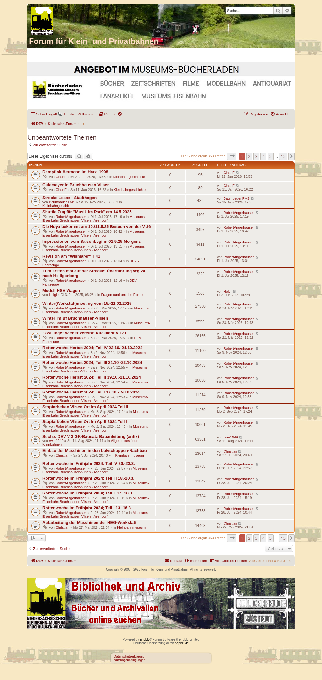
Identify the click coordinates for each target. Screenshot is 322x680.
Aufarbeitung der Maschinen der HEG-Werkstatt (89, 522)
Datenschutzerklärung (129, 656)
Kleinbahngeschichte (129, 177)
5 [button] (270, 156)
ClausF (61, 177)
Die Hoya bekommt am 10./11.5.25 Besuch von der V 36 (96, 226)
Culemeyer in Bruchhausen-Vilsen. (76, 184)
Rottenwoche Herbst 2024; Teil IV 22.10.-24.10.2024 (92, 347)
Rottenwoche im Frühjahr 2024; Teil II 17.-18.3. (87, 493)
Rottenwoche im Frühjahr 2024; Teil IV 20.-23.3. (88, 463)
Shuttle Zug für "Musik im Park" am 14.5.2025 (87, 211)
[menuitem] (77, 114)
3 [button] (256, 156)
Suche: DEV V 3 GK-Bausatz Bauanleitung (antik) (90, 436)
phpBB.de (182, 643)
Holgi (53, 295)
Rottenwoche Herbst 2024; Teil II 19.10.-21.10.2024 (91, 377)
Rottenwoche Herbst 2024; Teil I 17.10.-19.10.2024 (91, 392)
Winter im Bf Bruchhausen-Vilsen (75, 318)
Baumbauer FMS (62, 202)
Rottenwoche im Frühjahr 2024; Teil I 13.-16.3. (87, 507)
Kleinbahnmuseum (129, 455)
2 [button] (249, 156)
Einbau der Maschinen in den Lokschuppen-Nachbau (94, 450)
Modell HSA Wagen (61, 290)
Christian (62, 455)
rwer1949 (56, 441)
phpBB (144, 639)
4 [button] (263, 156)
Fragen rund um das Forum (122, 295)
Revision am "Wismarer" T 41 (71, 256)
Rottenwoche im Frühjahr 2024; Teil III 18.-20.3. (88, 478)
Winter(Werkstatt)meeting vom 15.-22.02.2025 (86, 303)
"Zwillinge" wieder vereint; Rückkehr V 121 (84, 333)
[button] (231, 156)
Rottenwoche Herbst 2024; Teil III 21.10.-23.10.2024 (92, 362)
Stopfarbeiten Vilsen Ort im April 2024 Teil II (85, 406)
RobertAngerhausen (71, 217)
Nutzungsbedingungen (129, 660)
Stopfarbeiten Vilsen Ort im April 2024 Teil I (84, 421)
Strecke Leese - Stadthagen (69, 197)
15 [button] (283, 156)
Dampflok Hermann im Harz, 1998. (75, 172)
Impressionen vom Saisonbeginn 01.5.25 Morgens (91, 241)
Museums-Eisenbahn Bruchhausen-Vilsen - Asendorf (94, 218)
